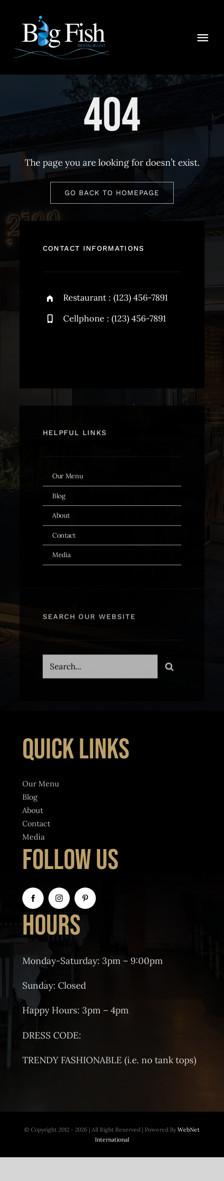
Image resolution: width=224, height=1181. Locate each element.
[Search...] (100, 668)
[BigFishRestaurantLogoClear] (61, 18)
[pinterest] (85, 898)
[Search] (169, 668)
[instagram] (105, 350)
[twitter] (79, 350)
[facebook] (53, 350)
